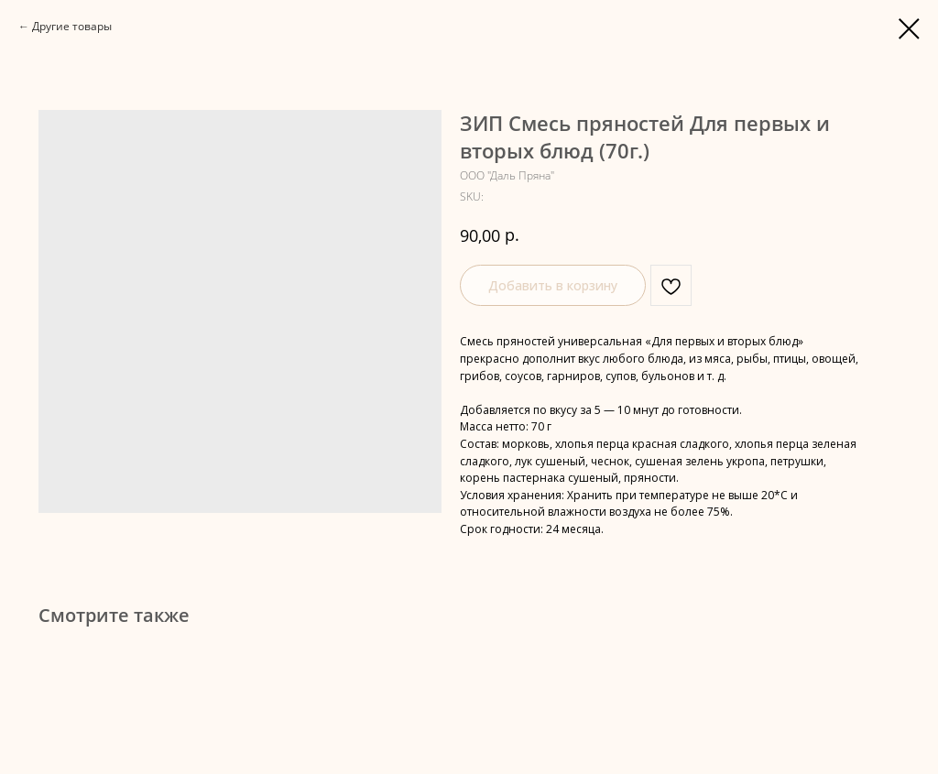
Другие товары (72, 26)
